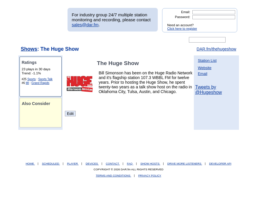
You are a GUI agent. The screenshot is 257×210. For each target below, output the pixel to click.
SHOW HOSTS (150, 163)
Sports (31, 79)
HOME (30, 163)
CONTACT (113, 163)
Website (205, 68)
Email (203, 73)
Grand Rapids (40, 83)
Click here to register (182, 28)
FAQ (130, 163)
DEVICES (92, 163)
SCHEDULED (51, 163)
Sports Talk (45, 79)
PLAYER (73, 163)
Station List (207, 60)
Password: (182, 17)
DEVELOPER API (220, 163)
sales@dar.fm (85, 24)
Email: (185, 12)
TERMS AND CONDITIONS (113, 175)
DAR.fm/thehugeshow (216, 49)
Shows (29, 49)
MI (27, 83)
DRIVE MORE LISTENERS (184, 163)
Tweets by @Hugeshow (208, 90)
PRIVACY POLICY (149, 175)
